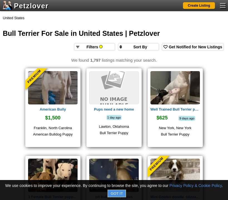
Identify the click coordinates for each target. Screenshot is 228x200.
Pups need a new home (114, 109)
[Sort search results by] (138, 47)
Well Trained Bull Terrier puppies (175, 109)
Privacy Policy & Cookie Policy (195, 185)
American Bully (53, 109)
